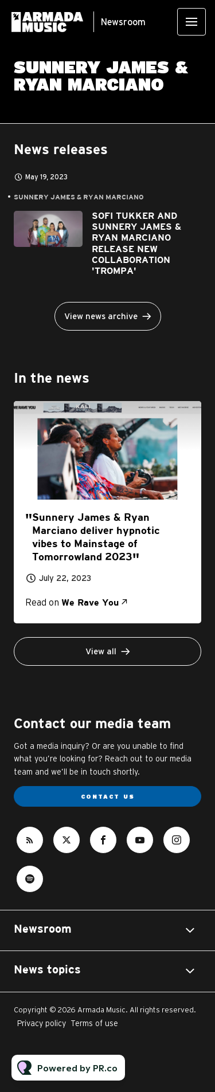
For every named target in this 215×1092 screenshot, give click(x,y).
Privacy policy (41, 1023)
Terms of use (94, 1023)
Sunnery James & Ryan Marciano (79, 197)
